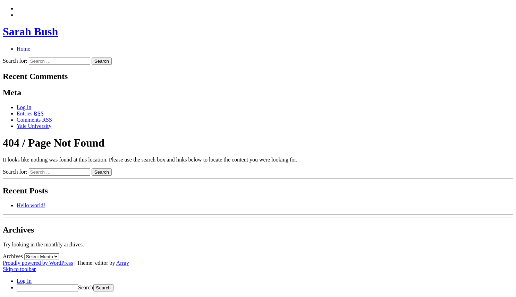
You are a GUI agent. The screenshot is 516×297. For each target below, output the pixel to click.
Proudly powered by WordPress (38, 263)
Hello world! (31, 205)
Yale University (34, 126)
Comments (34, 120)
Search (85, 287)
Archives (13, 256)
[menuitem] (265, 287)
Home (23, 49)
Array (122, 263)
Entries (30, 113)
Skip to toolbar (19, 269)
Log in (24, 107)
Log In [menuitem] (24, 281)
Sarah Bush (30, 31)
